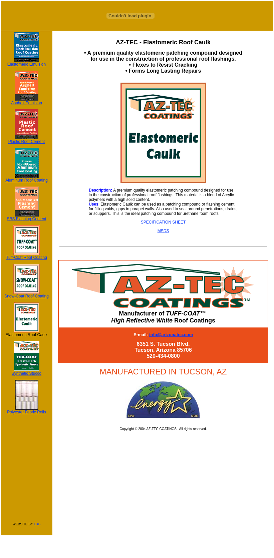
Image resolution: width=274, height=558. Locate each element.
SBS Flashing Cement (26, 217)
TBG (37, 524)
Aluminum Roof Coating (26, 178)
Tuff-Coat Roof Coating (26, 256)
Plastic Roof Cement (26, 140)
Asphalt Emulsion (26, 101)
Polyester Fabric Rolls (26, 410)
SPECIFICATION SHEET (163, 222)
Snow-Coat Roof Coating (26, 294)
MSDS (163, 231)
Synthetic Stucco (26, 371)
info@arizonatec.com (171, 334)
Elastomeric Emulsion (26, 62)
